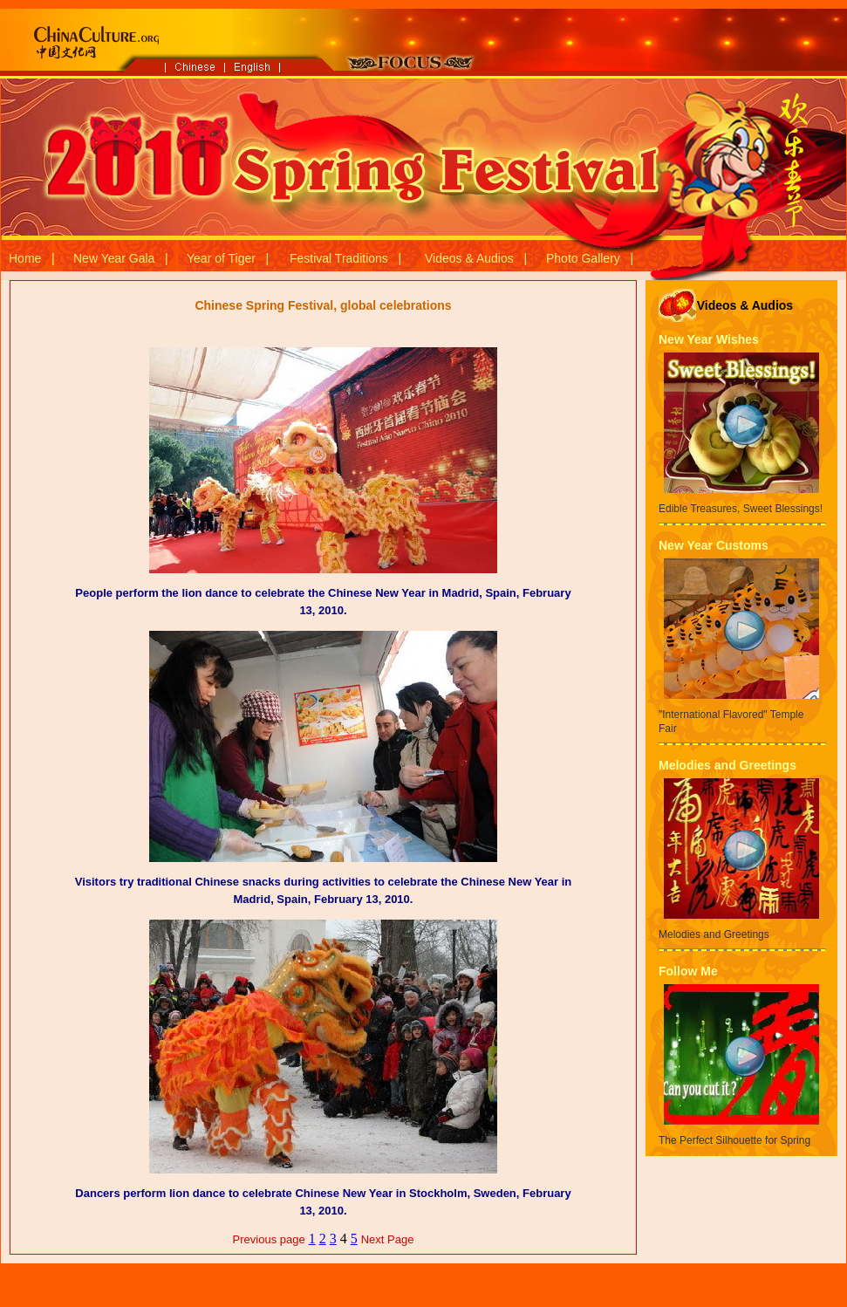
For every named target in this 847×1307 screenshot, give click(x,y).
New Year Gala (113, 258)
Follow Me (688, 971)
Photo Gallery (583, 258)
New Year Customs (713, 545)
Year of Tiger (221, 258)
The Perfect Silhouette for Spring (734, 1140)
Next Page (387, 1239)
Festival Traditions (339, 258)
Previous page (269, 1239)
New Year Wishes (709, 339)
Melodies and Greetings (727, 765)
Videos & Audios (469, 258)
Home (25, 258)
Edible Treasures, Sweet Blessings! (741, 509)
